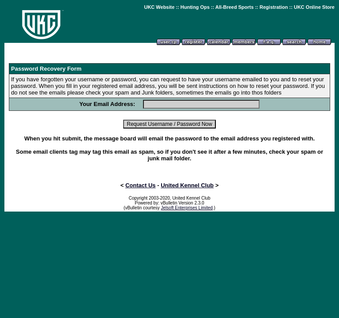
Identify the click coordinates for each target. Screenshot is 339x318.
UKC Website (159, 7)
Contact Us (140, 185)
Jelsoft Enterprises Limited (187, 207)
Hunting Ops (195, 7)
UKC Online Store (314, 7)
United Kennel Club (187, 185)
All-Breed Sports (234, 7)
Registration (274, 7)
